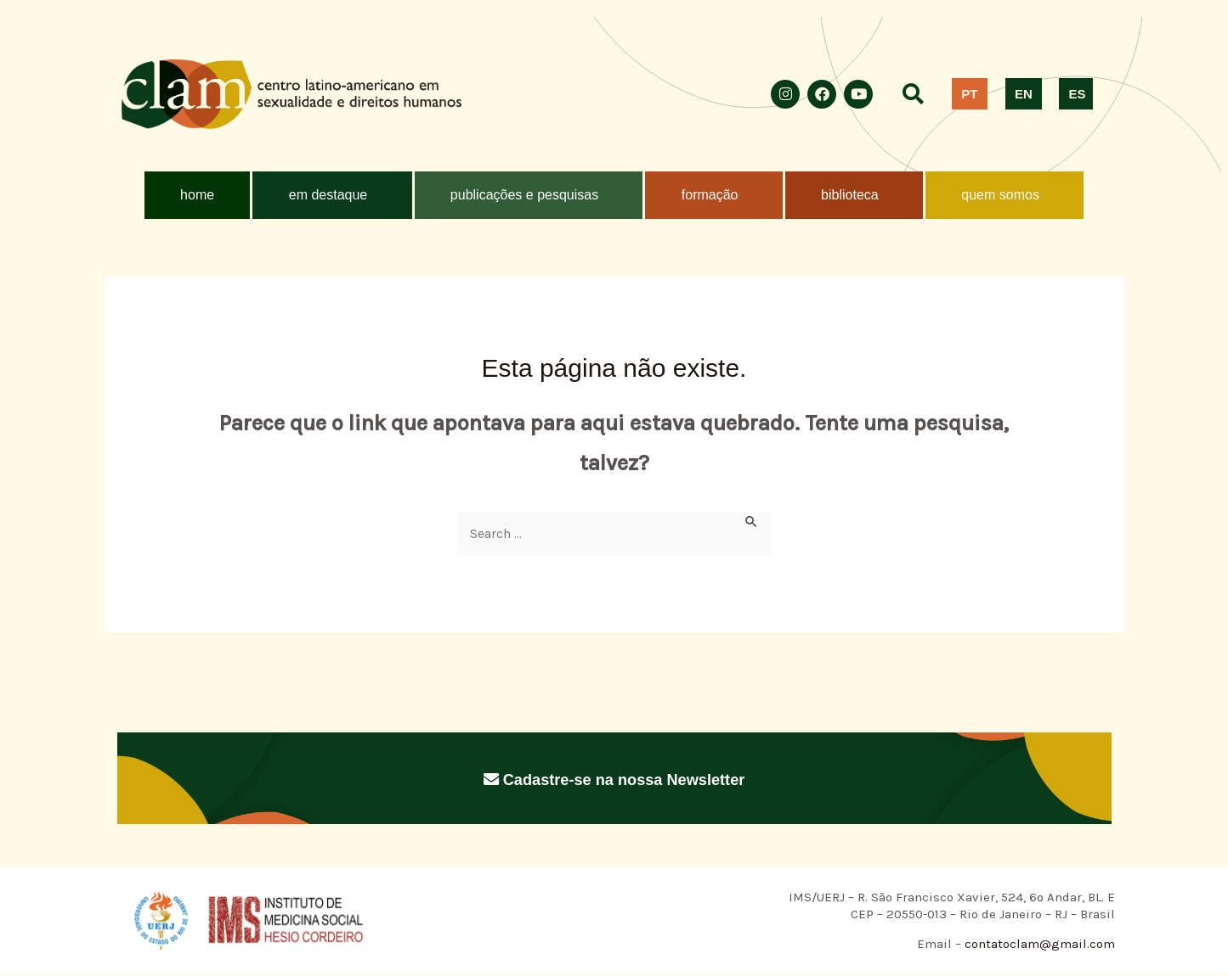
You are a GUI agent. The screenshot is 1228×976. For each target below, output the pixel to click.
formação (710, 195)
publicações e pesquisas (524, 195)
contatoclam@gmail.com (1038, 945)
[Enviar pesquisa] (752, 521)
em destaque (328, 195)
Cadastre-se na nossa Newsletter (614, 779)
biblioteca (850, 195)
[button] (331, 195)
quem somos (1000, 195)
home (197, 195)
